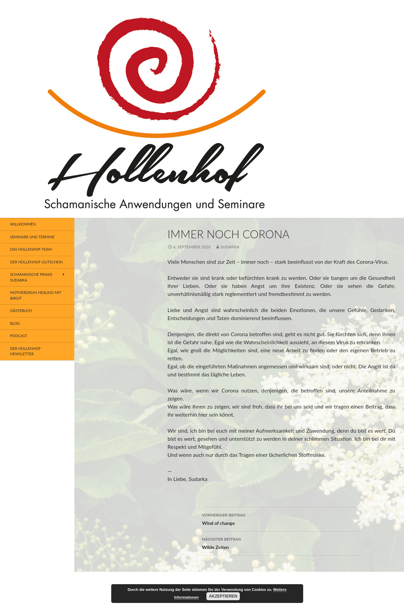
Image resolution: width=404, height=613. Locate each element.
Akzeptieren (223, 596)
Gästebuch (21, 310)
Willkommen (23, 224)
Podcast (18, 335)
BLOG (15, 323)
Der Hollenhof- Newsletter (26, 351)
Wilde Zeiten (281, 542)
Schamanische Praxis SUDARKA (31, 277)
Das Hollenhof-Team (31, 249)
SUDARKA (229, 246)
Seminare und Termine (32, 237)
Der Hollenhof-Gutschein (36, 262)
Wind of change (281, 518)
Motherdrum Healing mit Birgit (35, 295)
